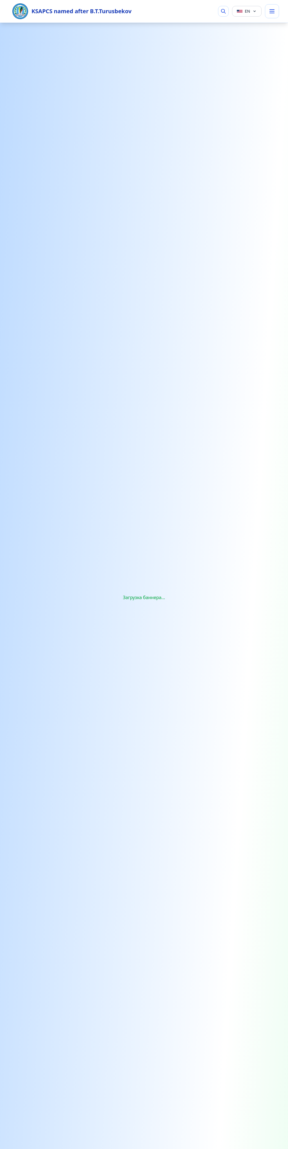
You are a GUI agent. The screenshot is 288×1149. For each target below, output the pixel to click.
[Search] (223, 11)
